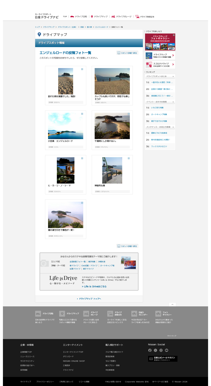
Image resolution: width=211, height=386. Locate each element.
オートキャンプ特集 (159, 114)
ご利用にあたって (66, 381)
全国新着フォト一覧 (78, 261)
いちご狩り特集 (157, 107)
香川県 (89, 27)
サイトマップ (171, 336)
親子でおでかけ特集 (159, 121)
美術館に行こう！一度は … (162, 96)
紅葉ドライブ (75, 269)
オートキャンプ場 (107, 265)
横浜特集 (91, 261)
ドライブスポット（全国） (67, 27)
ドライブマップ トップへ (90, 299)
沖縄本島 (101, 261)
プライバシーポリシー (45, 381)
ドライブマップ (48, 27)
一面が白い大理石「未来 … (162, 82)
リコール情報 (84, 381)
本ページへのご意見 (160, 381)
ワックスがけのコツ (159, 146)
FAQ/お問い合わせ (113, 381)
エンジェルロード (101, 27)
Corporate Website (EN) (137, 381)
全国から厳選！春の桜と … (162, 89)
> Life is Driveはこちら (94, 287)
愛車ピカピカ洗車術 (159, 133)
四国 (82, 27)
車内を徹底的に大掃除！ (161, 140)
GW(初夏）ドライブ (89, 265)
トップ (37, 27)
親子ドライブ (88, 269)
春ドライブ (74, 265)
